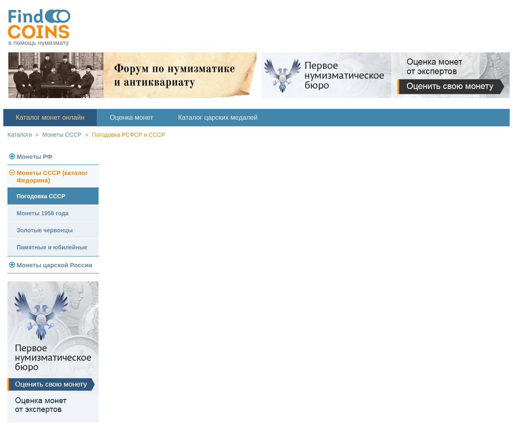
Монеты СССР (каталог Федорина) (52, 176)
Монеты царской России (54, 264)
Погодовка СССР (41, 196)
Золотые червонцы (45, 230)
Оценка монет (131, 117)
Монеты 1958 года (43, 213)
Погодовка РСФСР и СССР (128, 134)
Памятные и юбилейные (52, 247)
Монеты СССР (62, 134)
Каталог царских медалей (218, 117)
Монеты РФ (34, 156)
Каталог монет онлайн (50, 117)
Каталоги (19, 134)
